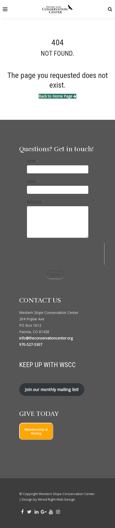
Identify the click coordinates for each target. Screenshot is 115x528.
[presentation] (65, 253)
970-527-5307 (30, 344)
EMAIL (33, 182)
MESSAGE (35, 202)
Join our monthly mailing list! (51, 389)
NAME (32, 161)
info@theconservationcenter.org (46, 338)
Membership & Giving (36, 431)
